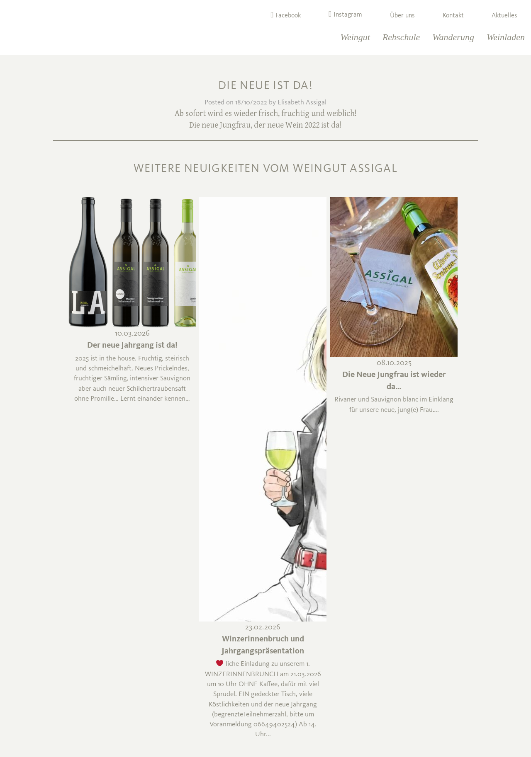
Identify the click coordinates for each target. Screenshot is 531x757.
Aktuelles (504, 15)
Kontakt (453, 15)
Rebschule (401, 37)
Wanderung (453, 37)
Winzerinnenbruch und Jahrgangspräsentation (263, 645)
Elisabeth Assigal (302, 102)
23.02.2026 (262, 627)
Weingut (355, 37)
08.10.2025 (394, 363)
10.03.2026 (132, 334)
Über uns (402, 15)
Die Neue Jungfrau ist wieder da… (394, 381)
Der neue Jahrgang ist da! (132, 345)
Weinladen (506, 37)
